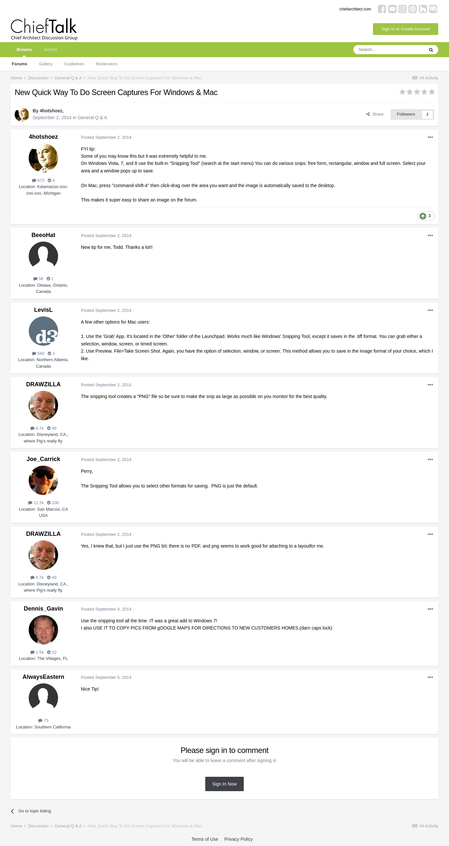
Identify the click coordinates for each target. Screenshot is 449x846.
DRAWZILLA (43, 384)
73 (43, 720)
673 (38, 180)
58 (38, 278)
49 (51, 428)
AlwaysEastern (43, 677)
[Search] (388, 49)
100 (53, 502)
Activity (50, 49)
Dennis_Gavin (43, 608)
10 (51, 652)
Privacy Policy (238, 839)
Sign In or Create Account (405, 28)
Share (374, 114)
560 (38, 353)
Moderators (106, 63)
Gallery (46, 63)
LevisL (43, 310)
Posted (106, 137)
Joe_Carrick (43, 459)
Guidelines (74, 63)
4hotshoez (51, 110)
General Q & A (92, 117)
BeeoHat (43, 235)
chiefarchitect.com (355, 9)
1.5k (37, 652)
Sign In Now (224, 784)
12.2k (36, 502)
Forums (19, 63)
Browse (24, 52)
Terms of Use (204, 839)
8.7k (37, 428)
